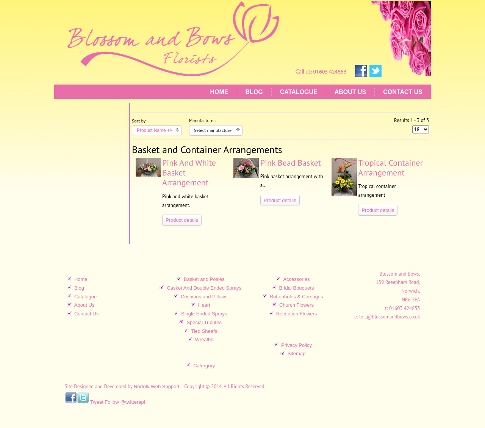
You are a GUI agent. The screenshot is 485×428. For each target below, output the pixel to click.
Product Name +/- (154, 130)
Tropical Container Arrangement (390, 167)
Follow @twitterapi (125, 402)
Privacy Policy (296, 345)
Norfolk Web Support (156, 387)
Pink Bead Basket (290, 162)
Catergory (204, 365)
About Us (350, 92)
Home (219, 92)
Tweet (96, 402)
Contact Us (402, 92)
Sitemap (297, 353)
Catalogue (299, 92)
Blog (254, 92)
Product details (182, 220)
